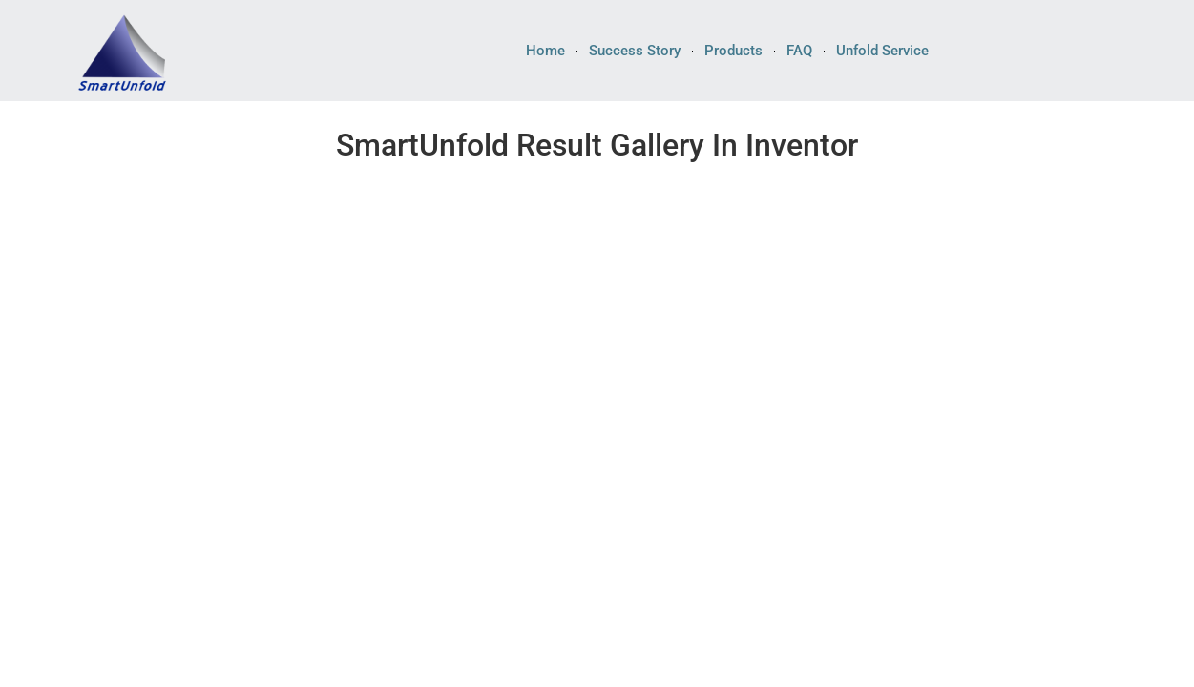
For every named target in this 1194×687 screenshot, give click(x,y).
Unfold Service (882, 50)
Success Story (635, 50)
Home (545, 50)
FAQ (799, 50)
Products (733, 50)
